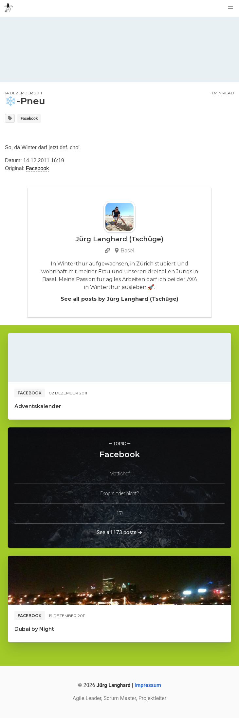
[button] (230, 8)
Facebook (29, 118)
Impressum (148, 685)
